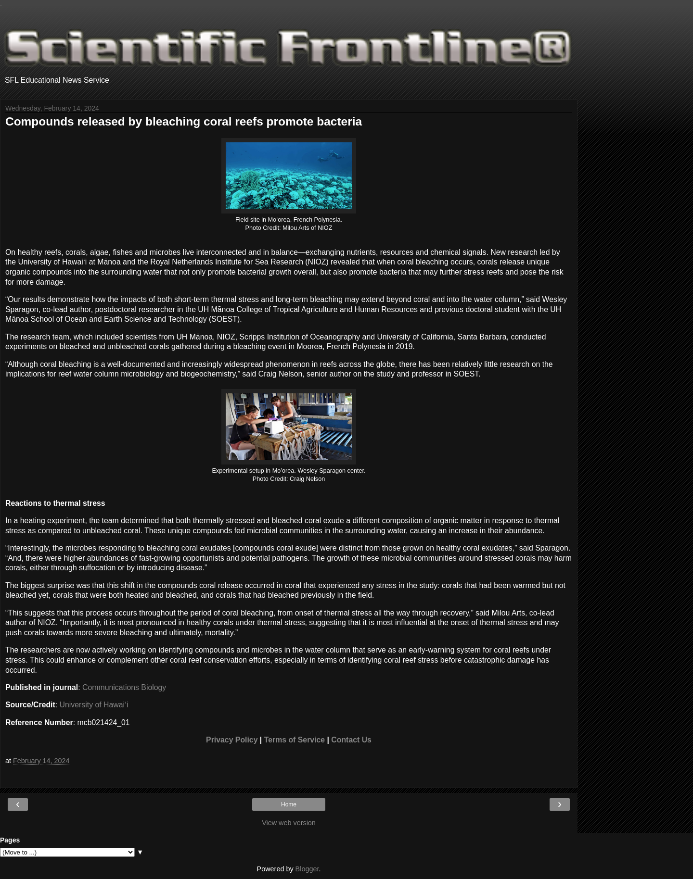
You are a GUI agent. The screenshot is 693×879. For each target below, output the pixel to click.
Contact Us (351, 740)
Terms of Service (294, 740)
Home (288, 804)
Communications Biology (124, 687)
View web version (289, 823)
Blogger (307, 869)
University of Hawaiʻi (94, 705)
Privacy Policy (231, 740)
